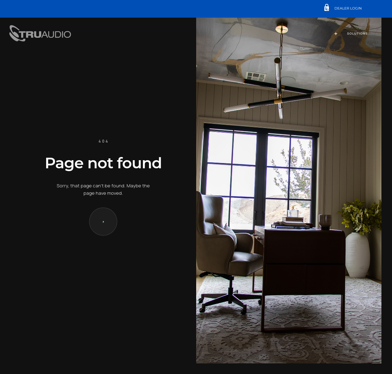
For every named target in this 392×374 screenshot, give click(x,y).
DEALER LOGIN (348, 8)
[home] (41, 34)
